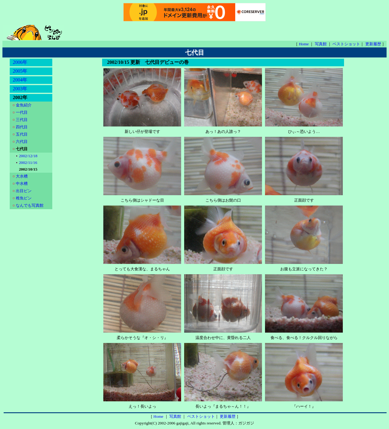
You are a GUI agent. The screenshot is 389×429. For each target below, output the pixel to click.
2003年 (20, 88)
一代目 (22, 112)
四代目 (22, 127)
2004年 (20, 79)
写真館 (321, 44)
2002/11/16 (28, 162)
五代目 (22, 134)
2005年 (20, 71)
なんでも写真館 (29, 205)
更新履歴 (373, 44)
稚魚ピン (24, 198)
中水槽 (22, 183)
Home (304, 44)
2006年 (20, 62)
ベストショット (346, 44)
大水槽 (22, 176)
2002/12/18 (28, 156)
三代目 (22, 119)
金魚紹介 (24, 105)
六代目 (22, 141)
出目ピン (24, 191)
